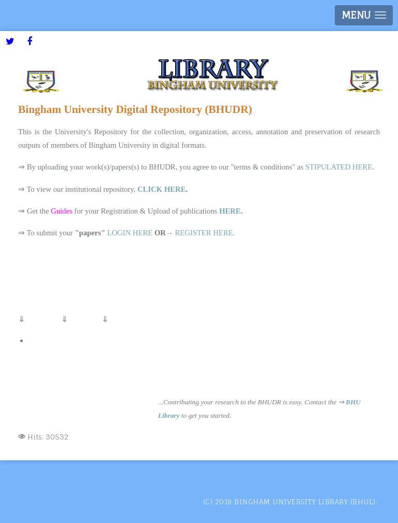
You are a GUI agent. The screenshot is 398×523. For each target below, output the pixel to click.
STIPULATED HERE (338, 167)
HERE (230, 211)
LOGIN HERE (130, 233)
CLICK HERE (161, 189)
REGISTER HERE (204, 233)
